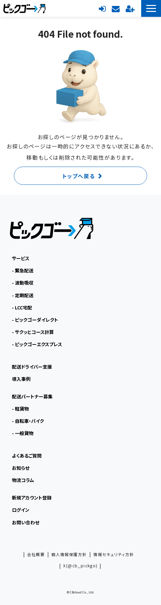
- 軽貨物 (20, 408)
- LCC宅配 (22, 307)
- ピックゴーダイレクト (35, 319)
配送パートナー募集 (32, 396)
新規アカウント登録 (130, 8)
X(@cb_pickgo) (80, 565)
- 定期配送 (22, 295)
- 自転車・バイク (28, 421)
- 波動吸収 (22, 282)
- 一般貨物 (22, 433)
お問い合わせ (115, 8)
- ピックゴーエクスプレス (37, 344)
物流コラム (23, 480)
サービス (20, 258)
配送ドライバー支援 (32, 366)
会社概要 (36, 554)
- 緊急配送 (22, 270)
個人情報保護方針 (69, 554)
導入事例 (21, 379)
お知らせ (20, 467)
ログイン (102, 8)
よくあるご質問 (27, 455)
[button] (151, 8)
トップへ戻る (78, 176)
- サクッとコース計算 (33, 332)
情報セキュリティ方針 (113, 554)
